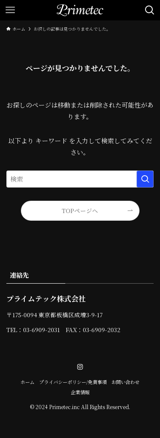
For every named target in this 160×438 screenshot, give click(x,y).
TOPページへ (80, 210)
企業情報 (80, 392)
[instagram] (80, 367)
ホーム (27, 381)
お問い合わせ (125, 381)
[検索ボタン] (150, 10)
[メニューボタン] (10, 10)
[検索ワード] (80, 179)
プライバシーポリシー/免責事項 (73, 381)
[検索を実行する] (145, 179)
